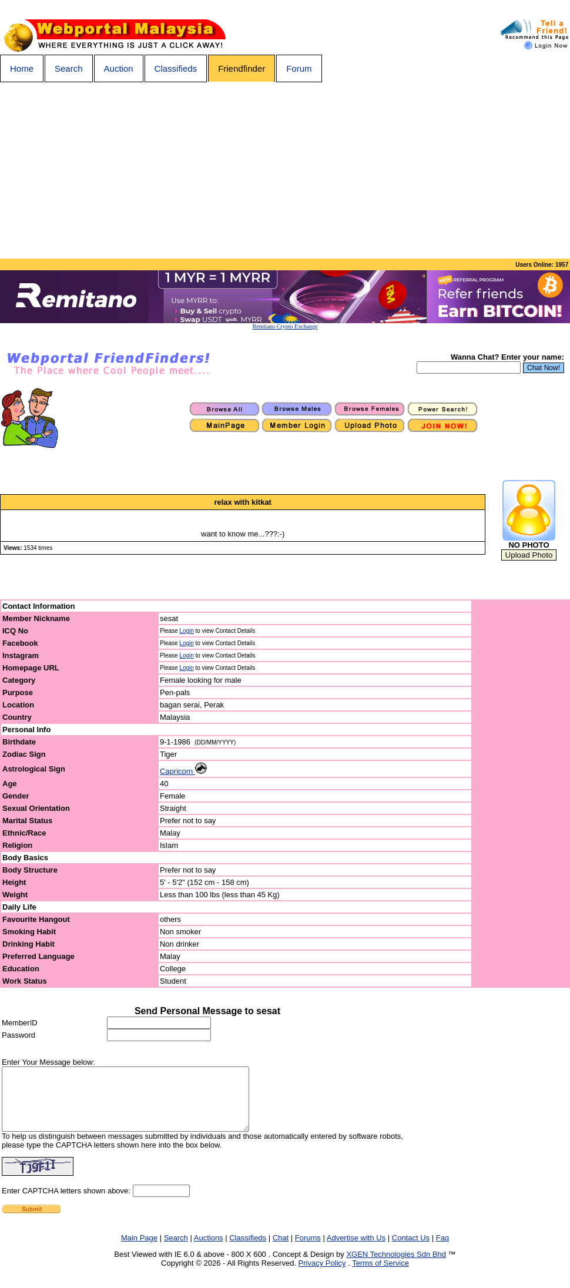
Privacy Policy (322, 1275)
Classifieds (176, 68)
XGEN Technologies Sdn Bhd (396, 1266)
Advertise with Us (356, 1250)
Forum (298, 68)
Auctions (208, 1250)
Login (186, 631)
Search (69, 68)
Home (21, 68)
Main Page (139, 1250)
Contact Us (411, 1250)
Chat (281, 1250)
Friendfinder (241, 68)
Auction (118, 68)
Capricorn (183, 771)
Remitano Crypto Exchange (284, 326)
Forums (308, 1250)
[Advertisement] (285, 170)
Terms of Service (380, 1275)
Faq (442, 1250)
